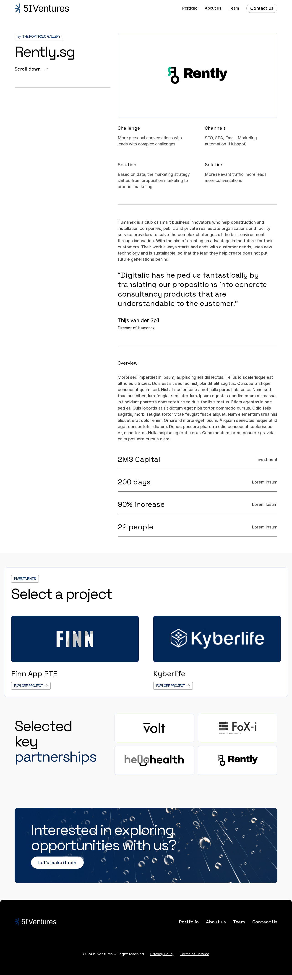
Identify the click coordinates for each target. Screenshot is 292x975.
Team (239, 922)
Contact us (262, 8)
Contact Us (264, 922)
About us (216, 922)
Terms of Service (194, 953)
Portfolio (189, 922)
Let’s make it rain (57, 862)
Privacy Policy (162, 953)
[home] (42, 8)
